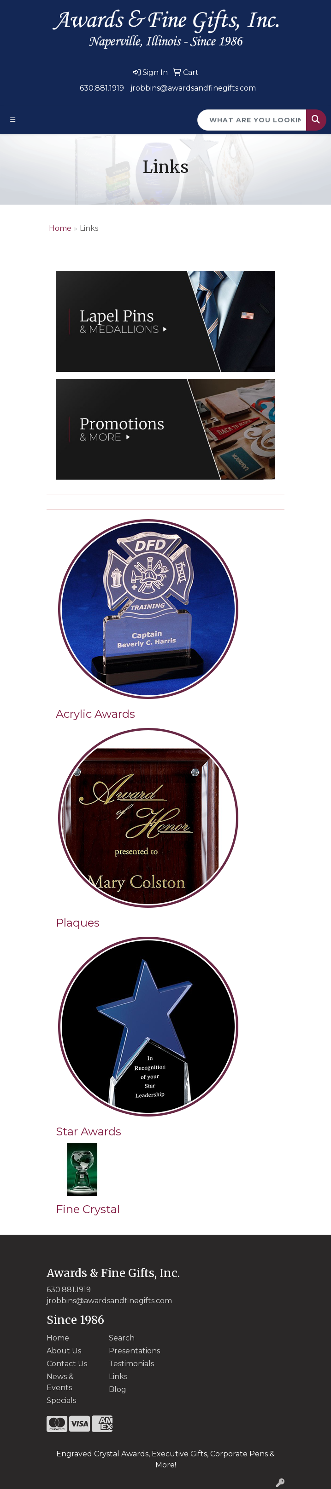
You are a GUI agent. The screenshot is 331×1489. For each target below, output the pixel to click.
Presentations (134, 1350)
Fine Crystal (88, 1209)
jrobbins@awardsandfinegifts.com (193, 88)
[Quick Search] (252, 120)
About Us (64, 1350)
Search (122, 1338)
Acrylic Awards (95, 714)
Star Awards (88, 1131)
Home (60, 228)
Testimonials (131, 1363)
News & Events (60, 1382)
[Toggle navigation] (13, 120)
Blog (117, 1389)
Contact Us (67, 1363)
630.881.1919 (102, 88)
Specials (61, 1400)
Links (118, 1376)
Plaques (78, 922)
